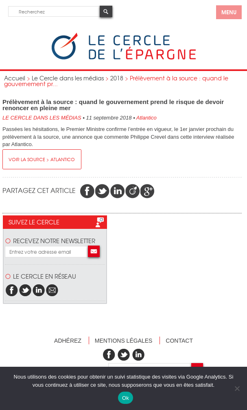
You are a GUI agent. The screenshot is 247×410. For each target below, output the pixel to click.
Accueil (14, 78)
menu (228, 12)
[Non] (237, 388)
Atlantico (146, 118)
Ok (125, 398)
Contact (179, 340)
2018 (116, 78)
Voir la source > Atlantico (42, 159)
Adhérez (67, 340)
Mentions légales (124, 340)
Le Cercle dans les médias (68, 78)
